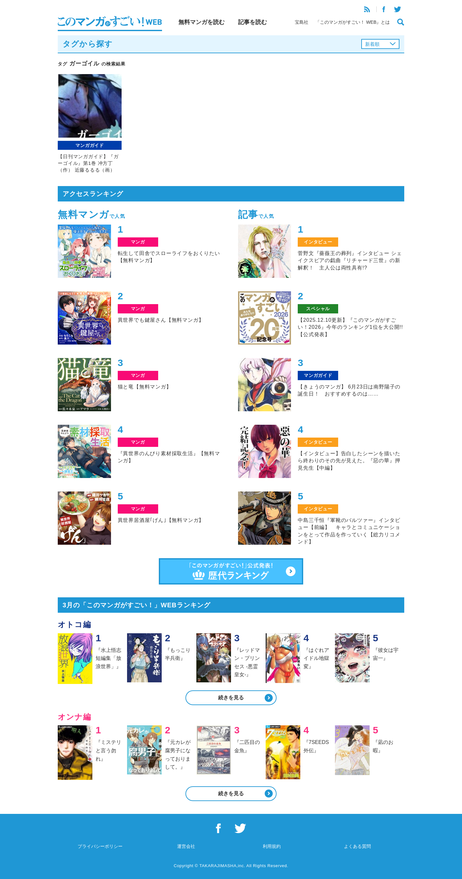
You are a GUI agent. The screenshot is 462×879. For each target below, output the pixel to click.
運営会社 (186, 846)
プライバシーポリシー (100, 846)
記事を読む (252, 22)
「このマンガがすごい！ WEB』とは (352, 22)
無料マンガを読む (201, 22)
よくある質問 (357, 846)
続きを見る (231, 697)
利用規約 (272, 846)
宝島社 (301, 22)
